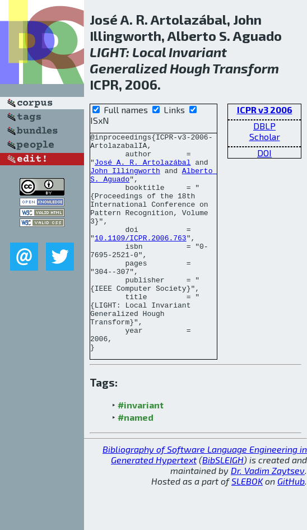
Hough (190, 68)
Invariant (198, 52)
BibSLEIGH (223, 503)
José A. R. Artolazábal (143, 169)
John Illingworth (125, 179)
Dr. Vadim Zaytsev (268, 514)
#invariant (141, 448)
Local (149, 52)
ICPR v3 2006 (264, 109)
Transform (245, 68)
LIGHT (108, 52)
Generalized (128, 68)
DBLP (264, 125)
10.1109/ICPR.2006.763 (141, 259)
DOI (264, 152)
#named (136, 460)
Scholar (264, 136)
